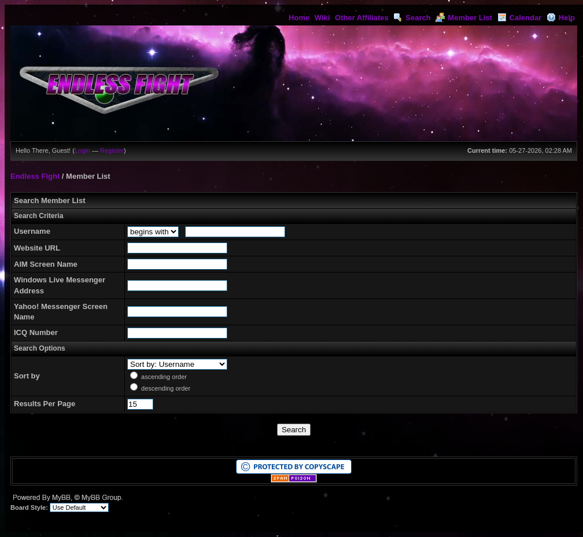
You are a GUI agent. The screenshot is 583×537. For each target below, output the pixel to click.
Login (82, 150)
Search (411, 17)
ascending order (164, 376)
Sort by (27, 376)
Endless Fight (35, 176)
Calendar (519, 17)
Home (299, 17)
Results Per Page (44, 403)
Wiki (322, 17)
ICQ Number (36, 332)
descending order (165, 388)
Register (112, 150)
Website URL (37, 248)
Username (32, 231)
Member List (464, 17)
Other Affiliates (362, 17)
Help (561, 17)
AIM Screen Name (46, 264)
